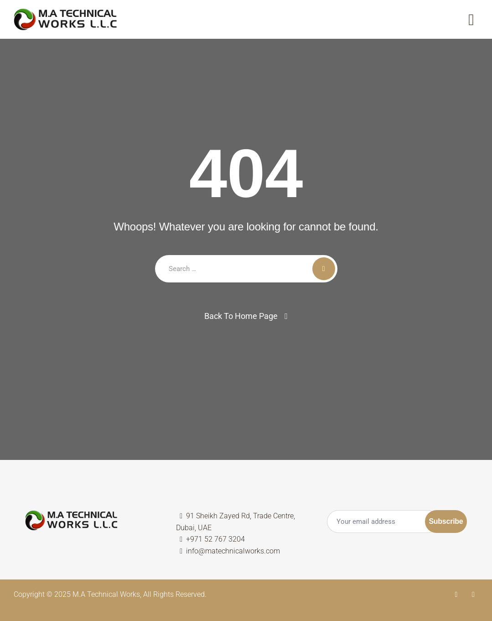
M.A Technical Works (106, 594)
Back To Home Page (241, 316)
